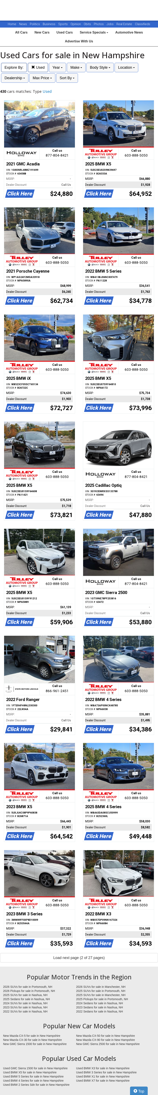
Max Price (42, 78)
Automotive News (129, 32)
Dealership (15, 78)
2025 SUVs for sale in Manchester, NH (100, 995)
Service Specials (94, 32)
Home (12, 24)
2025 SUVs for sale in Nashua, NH (25, 995)
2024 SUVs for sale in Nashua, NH (25, 1003)
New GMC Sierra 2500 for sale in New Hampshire (108, 1044)
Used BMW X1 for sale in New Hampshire (103, 1076)
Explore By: (14, 67)
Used (38, 67)
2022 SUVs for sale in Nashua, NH (25, 1011)
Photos (99, 24)
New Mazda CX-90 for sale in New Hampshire (105, 1040)
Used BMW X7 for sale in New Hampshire (103, 1080)
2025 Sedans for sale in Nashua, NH (26, 999)
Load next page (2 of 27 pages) (79, 958)
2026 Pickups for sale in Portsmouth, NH (29, 991)
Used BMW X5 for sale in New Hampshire (30, 1072)
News (23, 24)
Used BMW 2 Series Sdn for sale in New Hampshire (36, 1084)
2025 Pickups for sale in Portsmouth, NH (102, 999)
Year (57, 67)
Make (76, 67)
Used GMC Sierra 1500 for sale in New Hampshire (35, 1068)
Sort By (67, 78)
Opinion (76, 24)
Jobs (110, 24)
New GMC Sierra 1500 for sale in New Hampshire (35, 1044)
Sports (63, 24)
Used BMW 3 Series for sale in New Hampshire (106, 1072)
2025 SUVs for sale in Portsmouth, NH (100, 991)
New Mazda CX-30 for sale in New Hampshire (32, 1040)
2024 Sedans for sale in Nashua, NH (99, 1003)
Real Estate (124, 24)
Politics (35, 24)
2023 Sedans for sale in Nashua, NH (99, 1007)
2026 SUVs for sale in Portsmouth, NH (27, 986)
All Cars (21, 32)
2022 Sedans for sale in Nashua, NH (99, 1011)
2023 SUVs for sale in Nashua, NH (25, 1007)
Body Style (100, 67)
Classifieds (142, 24)
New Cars (42, 32)
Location (126, 67)
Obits (88, 24)
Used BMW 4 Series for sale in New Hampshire (33, 1080)
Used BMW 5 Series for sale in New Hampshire (33, 1076)
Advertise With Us (79, 41)
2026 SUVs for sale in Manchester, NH (100, 986)
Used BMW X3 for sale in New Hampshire (103, 1068)
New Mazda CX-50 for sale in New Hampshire (105, 1035)
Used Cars (65, 32)
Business (49, 24)
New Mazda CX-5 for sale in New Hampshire (31, 1035)
